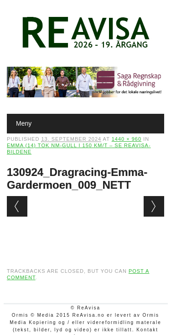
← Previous (17, 206)
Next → (154, 206)
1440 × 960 (126, 139)
